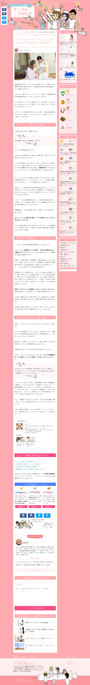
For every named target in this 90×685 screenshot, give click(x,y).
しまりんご (69, 101)
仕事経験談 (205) (65, 245)
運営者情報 (16, 656)
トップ (16, 32)
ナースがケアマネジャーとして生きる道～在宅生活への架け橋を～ (20, 444)
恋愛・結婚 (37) (64, 263)
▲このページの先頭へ (71, 656)
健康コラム (70, 664)
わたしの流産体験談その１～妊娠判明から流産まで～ (68, 192)
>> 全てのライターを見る (67, 132)
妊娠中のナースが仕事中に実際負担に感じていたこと (68, 43)
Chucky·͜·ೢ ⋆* (69, 127)
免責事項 (24, 656)
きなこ (73, 149)
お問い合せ (32, 656)
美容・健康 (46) (64, 254)
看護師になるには (72, 662)
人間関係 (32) (64, 250)
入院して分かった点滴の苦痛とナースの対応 (68, 153)
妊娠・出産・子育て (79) (67, 266)
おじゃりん (69, 110)
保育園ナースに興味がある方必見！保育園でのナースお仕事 (30, 444)
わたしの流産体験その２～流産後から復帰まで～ (68, 162)
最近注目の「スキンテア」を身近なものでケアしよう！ (68, 231)
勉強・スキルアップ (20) (67, 252)
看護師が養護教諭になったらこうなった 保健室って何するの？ (68, 203)
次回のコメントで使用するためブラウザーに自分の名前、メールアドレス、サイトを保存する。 (32, 588)
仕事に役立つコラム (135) (67, 243)
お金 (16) (62, 257)
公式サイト (21, 506)
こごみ (68, 93)
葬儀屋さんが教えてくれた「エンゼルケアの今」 (67, 221)
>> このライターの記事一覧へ (35, 570)
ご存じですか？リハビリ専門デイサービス (39, 638)
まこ (67, 118)
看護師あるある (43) (66, 259)
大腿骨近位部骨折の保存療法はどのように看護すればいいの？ (68, 173)
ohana (21, 50)
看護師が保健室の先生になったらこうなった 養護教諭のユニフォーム (68, 55)
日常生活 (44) (64, 261)
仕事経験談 (21, 32)
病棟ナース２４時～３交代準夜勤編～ (37, 622)
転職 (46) (62, 247)
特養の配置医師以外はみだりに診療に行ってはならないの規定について (68, 183)
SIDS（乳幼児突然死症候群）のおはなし (67, 145)
